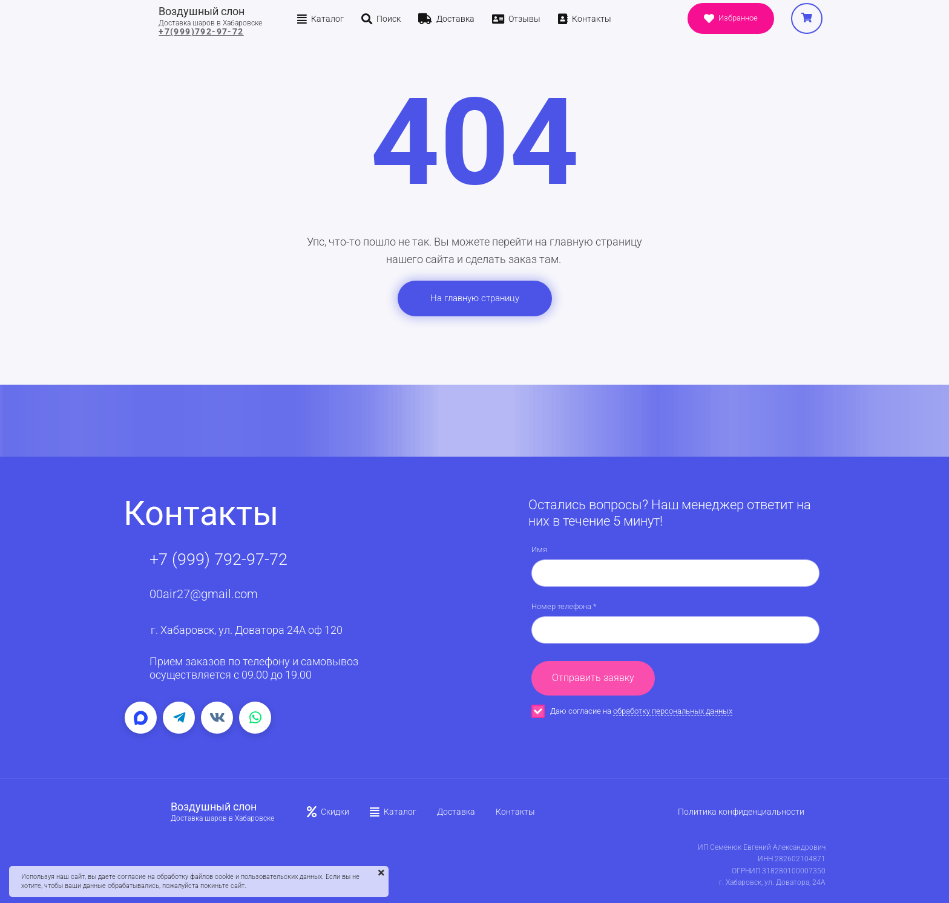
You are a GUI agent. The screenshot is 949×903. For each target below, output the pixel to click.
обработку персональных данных (672, 711)
